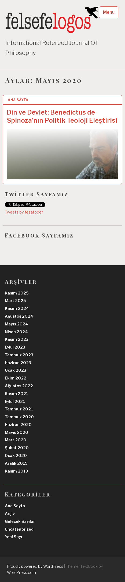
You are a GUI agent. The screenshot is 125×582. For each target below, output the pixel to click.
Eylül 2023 (15, 347)
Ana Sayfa (18, 100)
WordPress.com (21, 572)
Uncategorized (19, 529)
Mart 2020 (15, 440)
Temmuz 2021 (19, 409)
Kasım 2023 (16, 339)
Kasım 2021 (16, 393)
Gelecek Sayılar (20, 521)
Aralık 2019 (16, 463)
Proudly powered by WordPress (35, 566)
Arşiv (10, 513)
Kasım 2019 (16, 471)
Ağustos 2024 (19, 316)
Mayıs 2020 (16, 432)
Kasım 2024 (17, 308)
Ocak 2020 (16, 455)
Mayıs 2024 (16, 324)
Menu (109, 12)
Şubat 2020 (17, 447)
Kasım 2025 (17, 293)
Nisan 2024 (16, 331)
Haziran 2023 (18, 362)
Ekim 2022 (15, 378)
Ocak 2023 (15, 370)
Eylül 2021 (15, 401)
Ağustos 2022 (19, 386)
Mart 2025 (15, 300)
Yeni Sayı (13, 536)
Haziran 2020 (18, 424)
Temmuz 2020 (19, 416)
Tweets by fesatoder (24, 212)
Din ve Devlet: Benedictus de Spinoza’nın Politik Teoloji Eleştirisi (62, 116)
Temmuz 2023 (19, 355)
